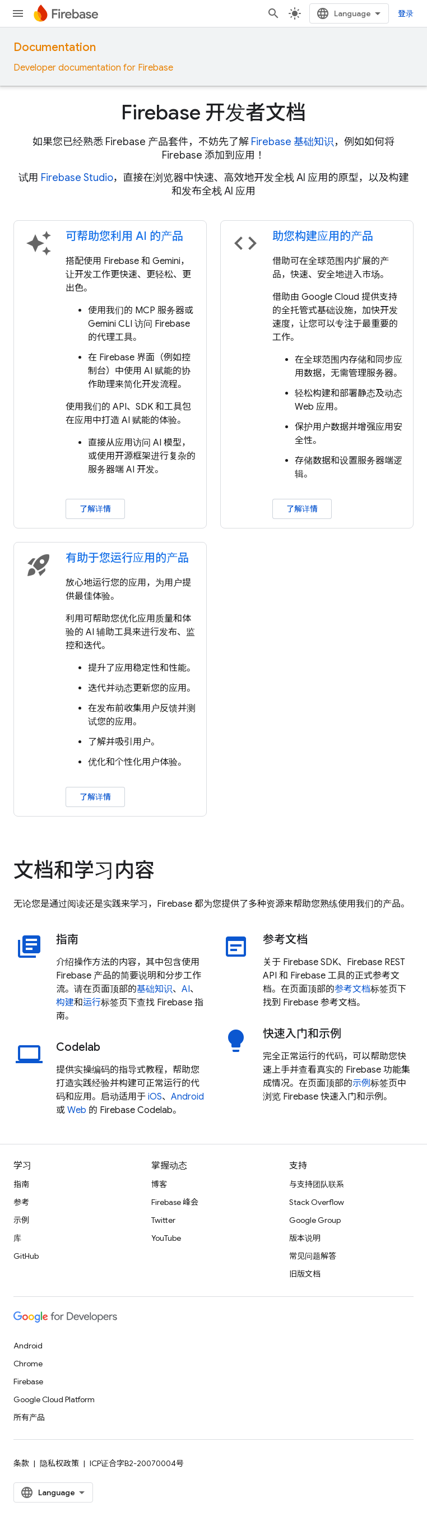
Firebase (28, 1381)
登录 (406, 13)
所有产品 (29, 1417)
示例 (361, 1083)
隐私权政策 (59, 1463)
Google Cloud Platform (54, 1399)
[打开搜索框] (273, 13)
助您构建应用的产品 (322, 236)
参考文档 (352, 989)
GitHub (26, 1256)
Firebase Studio (77, 177)
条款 (21, 1463)
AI (186, 989)
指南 (21, 1184)
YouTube (166, 1238)
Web (76, 1110)
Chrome (28, 1364)
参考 (21, 1202)
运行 (92, 1002)
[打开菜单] (18, 13)
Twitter (163, 1220)
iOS (155, 1096)
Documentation (54, 47)
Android (187, 1096)
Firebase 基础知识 (292, 142)
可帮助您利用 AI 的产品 (124, 236)
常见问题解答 (312, 1256)
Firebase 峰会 (174, 1202)
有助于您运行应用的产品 (127, 558)
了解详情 (95, 509)
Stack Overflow (316, 1202)
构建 (65, 1002)
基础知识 (155, 989)
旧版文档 (305, 1274)
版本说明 (305, 1238)
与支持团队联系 (316, 1184)
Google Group (315, 1220)
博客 (159, 1184)
